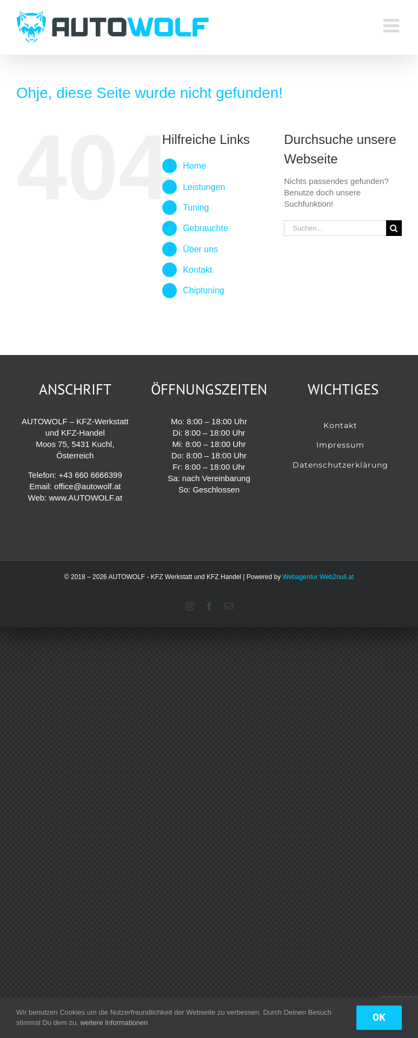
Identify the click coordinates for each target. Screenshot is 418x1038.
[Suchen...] (335, 228)
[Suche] (394, 228)
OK (379, 1017)
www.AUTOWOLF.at (85, 497)
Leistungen (204, 187)
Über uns (200, 249)
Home (194, 165)
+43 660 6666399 (90, 474)
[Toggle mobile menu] (392, 25)
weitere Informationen (114, 1023)
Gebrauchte (205, 228)
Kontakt (197, 269)
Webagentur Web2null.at (318, 577)
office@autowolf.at (87, 486)
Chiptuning (203, 290)
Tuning (196, 207)
